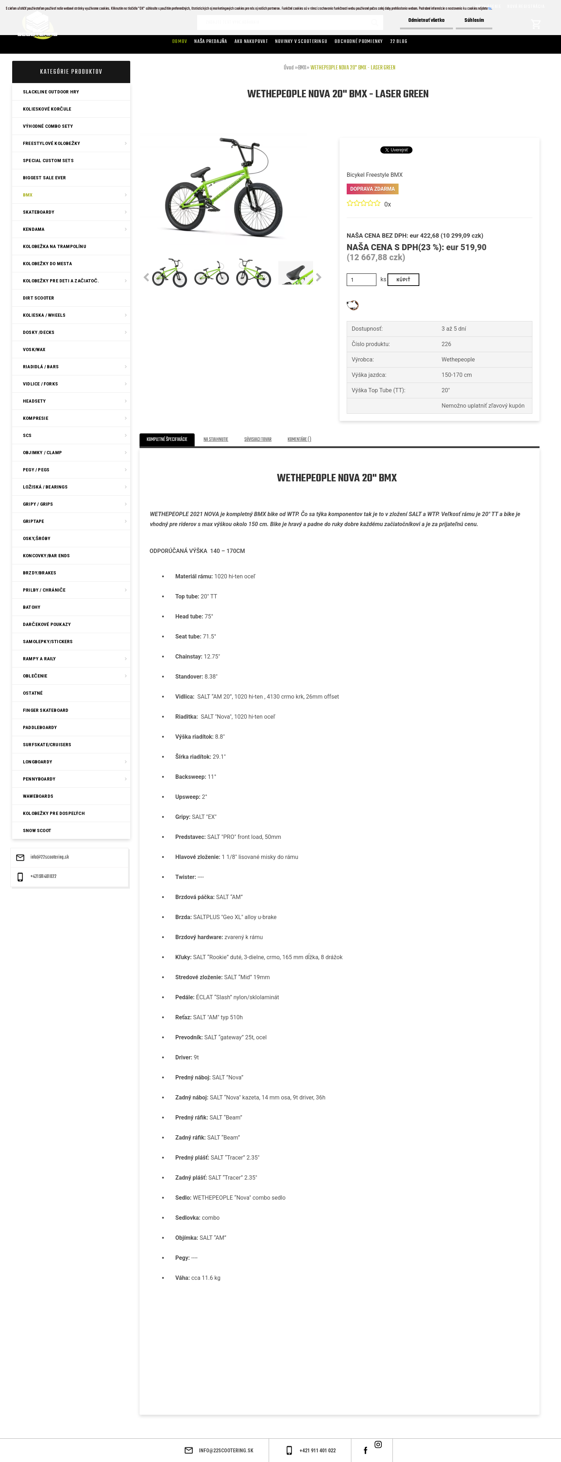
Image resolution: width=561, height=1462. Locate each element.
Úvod (289, 68)
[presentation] (146, 278)
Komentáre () (299, 440)
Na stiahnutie (216, 440)
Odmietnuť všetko (424, 20)
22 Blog (399, 41)
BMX (302, 68)
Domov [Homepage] (179, 41)
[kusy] (361, 279)
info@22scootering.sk (49, 857)
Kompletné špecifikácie (167, 440)
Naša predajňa (210, 41)
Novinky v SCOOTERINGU (301, 41)
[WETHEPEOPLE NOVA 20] (223, 128)
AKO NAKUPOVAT (251, 41)
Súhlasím (473, 20)
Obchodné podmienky (359, 41)
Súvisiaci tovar (258, 440)
